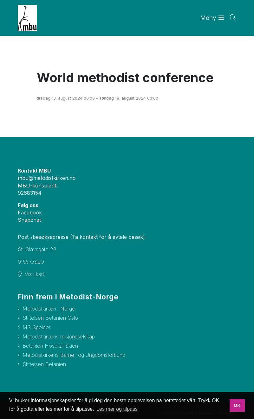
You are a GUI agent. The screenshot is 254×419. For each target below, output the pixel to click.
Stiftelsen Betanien (44, 364)
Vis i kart (34, 274)
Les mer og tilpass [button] (117, 409)
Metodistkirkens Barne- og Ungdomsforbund (74, 355)
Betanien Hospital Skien (50, 346)
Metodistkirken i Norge (49, 308)
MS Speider (36, 327)
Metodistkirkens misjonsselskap (59, 336)
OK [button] (237, 405)
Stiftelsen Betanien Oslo (50, 318)
